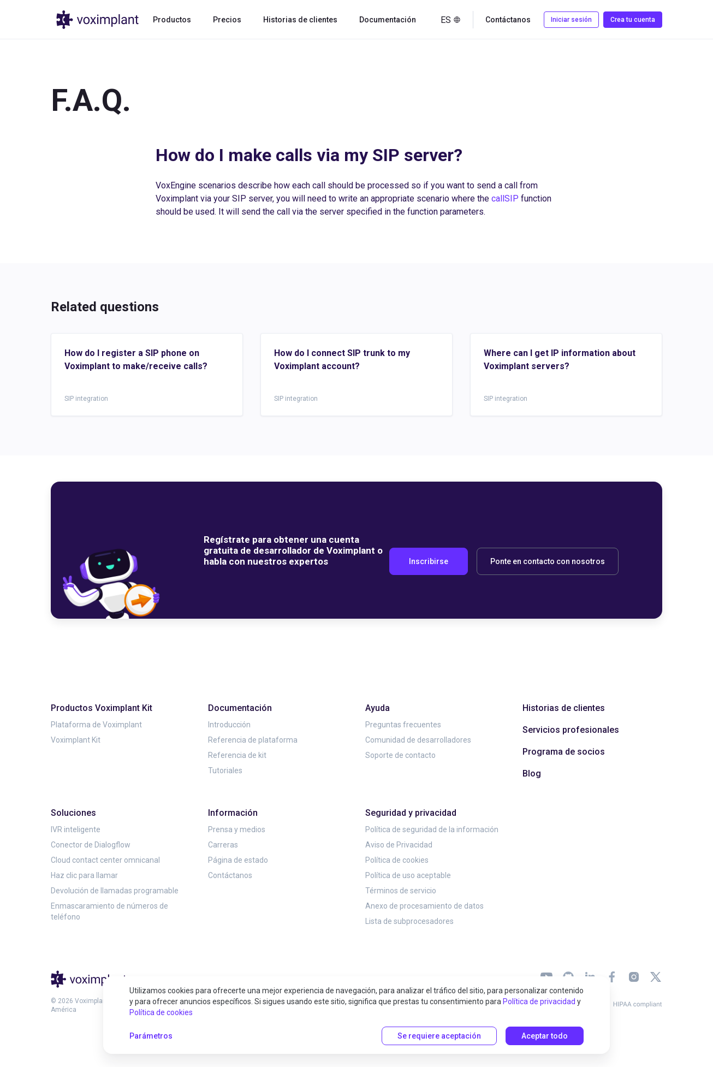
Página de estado (238, 860)
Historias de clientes (300, 19)
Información (233, 813)
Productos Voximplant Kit (101, 708)
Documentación (387, 19)
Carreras (223, 844)
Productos (172, 19)
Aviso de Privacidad (398, 844)
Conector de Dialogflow (90, 844)
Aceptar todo (544, 1036)
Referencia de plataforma (253, 740)
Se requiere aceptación (439, 1036)
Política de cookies (397, 860)
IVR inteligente (75, 829)
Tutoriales (225, 770)
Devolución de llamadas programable (115, 890)
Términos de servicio (400, 890)
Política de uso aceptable (408, 875)
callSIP (505, 198)
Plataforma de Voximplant (96, 724)
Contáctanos (508, 19)
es (451, 19)
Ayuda (377, 708)
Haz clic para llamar (84, 875)
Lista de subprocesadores (409, 921)
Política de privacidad (539, 1001)
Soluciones (73, 813)
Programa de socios (563, 751)
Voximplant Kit (75, 740)
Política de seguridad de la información (431, 829)
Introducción (229, 724)
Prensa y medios (236, 829)
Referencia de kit (237, 755)
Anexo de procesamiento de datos (424, 906)
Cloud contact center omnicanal (105, 860)
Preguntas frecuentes (403, 724)
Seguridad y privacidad (410, 813)
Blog (531, 773)
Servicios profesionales (570, 730)
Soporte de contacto (400, 755)
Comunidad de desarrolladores (418, 740)
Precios (227, 19)
